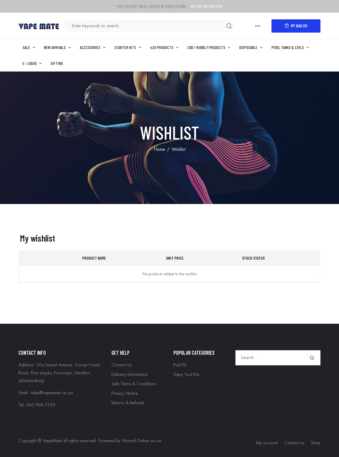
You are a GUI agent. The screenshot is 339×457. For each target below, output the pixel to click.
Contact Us (121, 365)
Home (159, 149)
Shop (315, 443)
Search (312, 357)
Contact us (294, 443)
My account (267, 443)
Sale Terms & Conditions (133, 384)
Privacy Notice (124, 393)
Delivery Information (129, 374)
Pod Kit (179, 365)
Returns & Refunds (127, 403)
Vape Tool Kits (186, 374)
